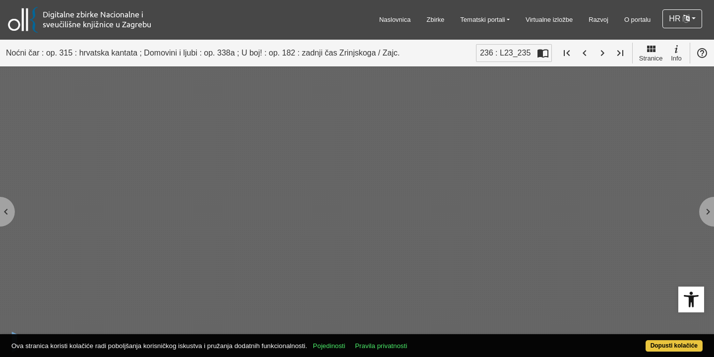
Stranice (651, 52)
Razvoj (598, 19)
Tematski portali (482, 19)
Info (676, 52)
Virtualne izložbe (549, 19)
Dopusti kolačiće (635, 340)
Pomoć (702, 53)
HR (679, 18)
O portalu (637, 19)
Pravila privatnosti (417, 340)
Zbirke (435, 19)
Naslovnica (395, 19)
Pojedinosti (365, 340)
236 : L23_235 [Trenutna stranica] (505, 53)
